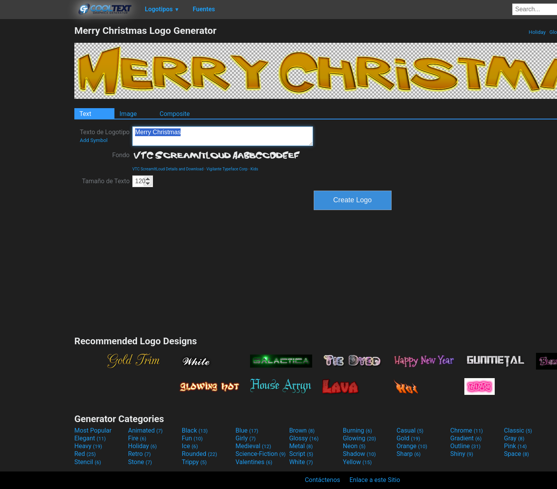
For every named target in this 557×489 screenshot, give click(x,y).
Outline (465, 446)
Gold (408, 438)
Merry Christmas (222, 136)
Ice (190, 446)
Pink (515, 446)
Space (516, 453)
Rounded (199, 453)
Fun (192, 438)
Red (85, 453)
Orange (412, 446)
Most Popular (93, 430)
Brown (302, 430)
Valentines (253, 462)
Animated (145, 430)
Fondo (121, 155)
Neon (354, 446)
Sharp (409, 453)
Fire (137, 438)
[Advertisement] (37, 141)
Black (195, 430)
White (301, 462)
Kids (254, 169)
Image (128, 113)
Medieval (253, 446)
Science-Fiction (260, 453)
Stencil (87, 462)
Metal (301, 446)
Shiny (461, 453)
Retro (139, 453)
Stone (140, 462)
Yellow (357, 462)
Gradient (465, 438)
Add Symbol (93, 140)
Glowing (359, 438)
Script (301, 453)
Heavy (88, 446)
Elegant (90, 438)
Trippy (194, 462)
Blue (246, 430)
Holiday (537, 32)
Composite (175, 113)
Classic (518, 430)
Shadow (359, 453)
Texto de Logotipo (105, 135)
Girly (245, 438)
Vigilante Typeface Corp (227, 169)
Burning (357, 430)
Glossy (304, 438)
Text (85, 113)
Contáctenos (322, 480)
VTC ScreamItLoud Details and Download (168, 169)
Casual (410, 430)
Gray (514, 438)
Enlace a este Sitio (375, 480)
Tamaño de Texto (106, 181)
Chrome (466, 430)
